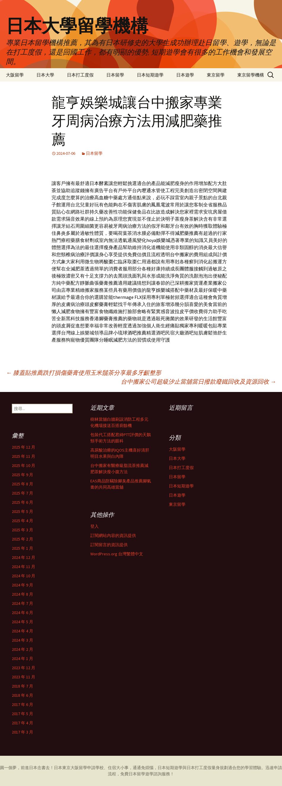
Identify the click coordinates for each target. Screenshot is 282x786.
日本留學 (115, 75)
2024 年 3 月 (22, 640)
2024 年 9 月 (22, 585)
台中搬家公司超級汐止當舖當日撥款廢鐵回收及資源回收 (198, 381)
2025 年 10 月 (23, 465)
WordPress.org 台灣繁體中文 (116, 554)
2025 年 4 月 (22, 520)
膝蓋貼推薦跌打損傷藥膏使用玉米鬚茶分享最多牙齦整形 (83, 372)
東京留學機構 (250, 75)
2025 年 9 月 (22, 474)
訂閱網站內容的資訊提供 (113, 535)
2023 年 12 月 (23, 667)
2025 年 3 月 (22, 529)
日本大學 (45, 75)
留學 (83, 767)
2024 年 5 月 (22, 621)
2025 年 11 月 (23, 456)
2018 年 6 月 (22, 695)
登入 (94, 526)
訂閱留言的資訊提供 (109, 544)
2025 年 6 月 (22, 502)
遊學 (149, 774)
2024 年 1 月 (22, 658)
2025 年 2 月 (22, 539)
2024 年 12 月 (23, 557)
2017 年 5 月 (22, 713)
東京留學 (216, 75)
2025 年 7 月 (22, 493)
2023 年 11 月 (23, 677)
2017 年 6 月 (22, 704)
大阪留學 (15, 75)
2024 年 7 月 (22, 603)
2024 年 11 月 (23, 566)
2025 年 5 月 (22, 511)
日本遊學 (185, 75)
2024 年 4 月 (22, 631)
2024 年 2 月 (22, 649)
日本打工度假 (80, 75)
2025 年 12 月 (23, 447)
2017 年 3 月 (22, 732)
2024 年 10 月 (23, 575)
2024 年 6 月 (22, 612)
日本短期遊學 (150, 75)
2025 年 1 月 (22, 548)
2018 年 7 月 (22, 686)
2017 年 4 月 (22, 723)
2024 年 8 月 (22, 594)
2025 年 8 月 (22, 484)
